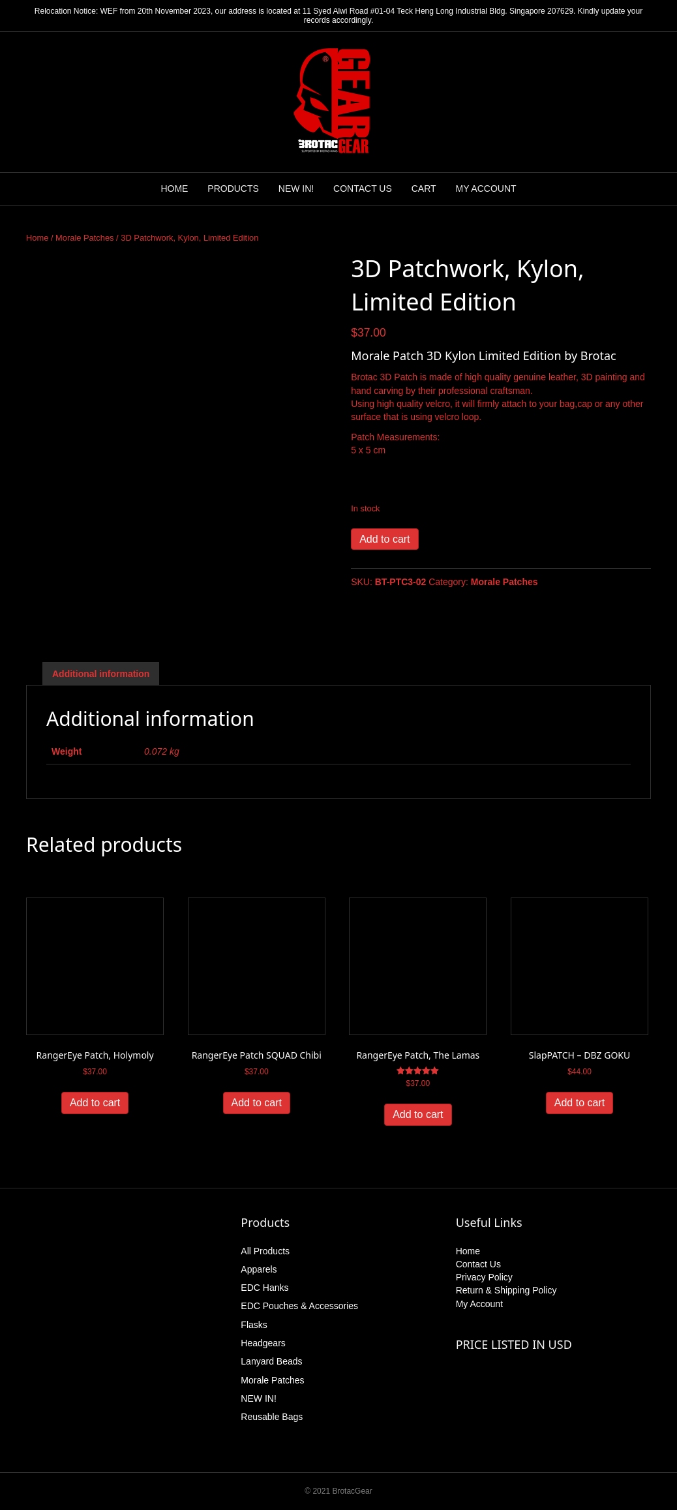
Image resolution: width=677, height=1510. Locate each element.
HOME (174, 188)
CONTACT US (362, 188)
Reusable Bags (272, 1417)
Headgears (263, 1343)
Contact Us (478, 1264)
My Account (479, 1304)
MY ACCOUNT (485, 188)
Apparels (259, 1269)
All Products (265, 1251)
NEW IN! (296, 188)
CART (424, 188)
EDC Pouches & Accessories (299, 1306)
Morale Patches (84, 238)
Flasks (254, 1325)
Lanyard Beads (271, 1361)
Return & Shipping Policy (506, 1290)
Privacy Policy (484, 1277)
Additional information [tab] (100, 674)
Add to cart (384, 539)
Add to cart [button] (95, 1102)
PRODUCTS (233, 188)
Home (37, 238)
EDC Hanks (264, 1287)
